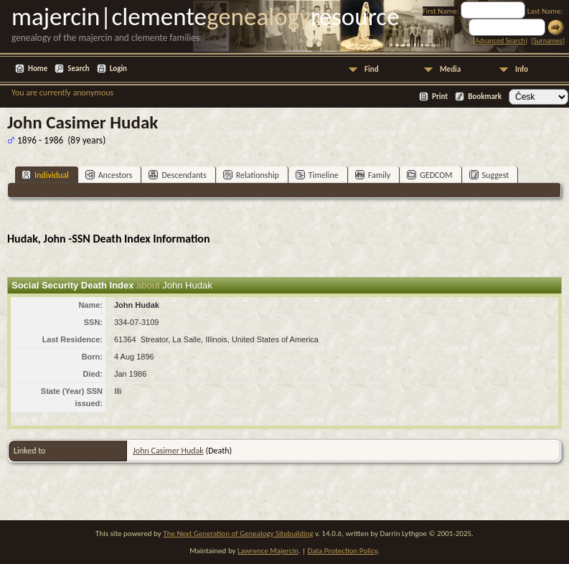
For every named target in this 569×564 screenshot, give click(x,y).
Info (521, 69)
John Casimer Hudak (168, 451)
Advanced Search (500, 40)
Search (78, 68)
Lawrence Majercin (268, 550)
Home (37, 68)
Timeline (317, 174)
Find (372, 69)
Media (450, 69)
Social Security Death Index (72, 285)
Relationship (251, 174)
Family (372, 174)
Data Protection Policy (343, 550)
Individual (45, 174)
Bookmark (485, 96)
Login (118, 68)
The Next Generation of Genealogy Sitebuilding (238, 533)
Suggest (489, 174)
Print (440, 96)
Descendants (177, 174)
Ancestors (109, 174)
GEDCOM (429, 174)
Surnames (547, 40)
